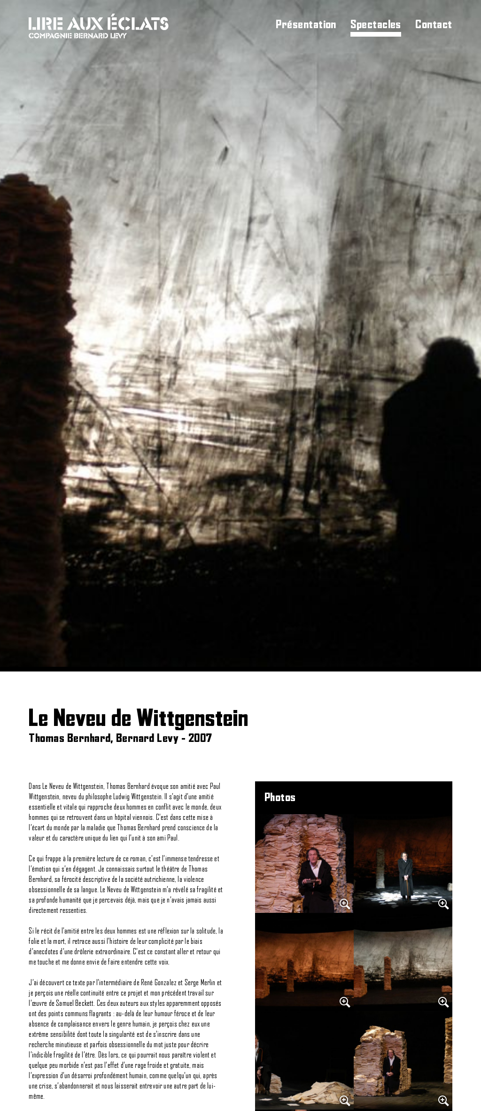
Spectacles (375, 25)
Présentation (306, 25)
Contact (433, 25)
